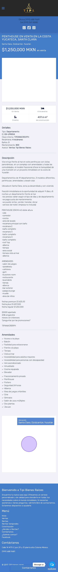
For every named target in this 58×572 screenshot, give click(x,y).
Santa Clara (7, 44)
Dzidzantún (18, 44)
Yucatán (27, 44)
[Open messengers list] (52, 564)
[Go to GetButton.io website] (52, 569)
